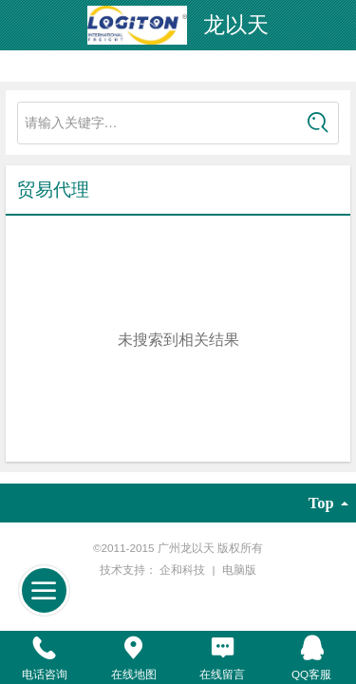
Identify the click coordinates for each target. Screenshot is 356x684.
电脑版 (239, 569)
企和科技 (183, 569)
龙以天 (236, 24)
